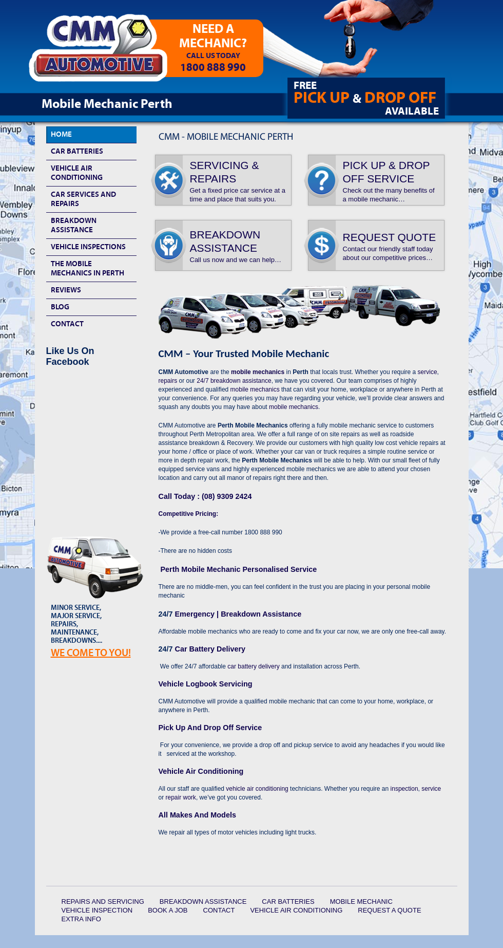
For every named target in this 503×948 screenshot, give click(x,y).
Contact (67, 324)
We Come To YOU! (91, 653)
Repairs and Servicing (103, 901)
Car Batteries (77, 151)
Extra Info (81, 919)
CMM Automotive (105, 52)
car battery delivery (253, 666)
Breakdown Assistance (73, 225)
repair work (181, 797)
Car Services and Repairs (83, 199)
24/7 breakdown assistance (233, 380)
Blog (60, 307)
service (427, 372)
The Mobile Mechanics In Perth (87, 268)
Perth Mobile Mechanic (238, 569)
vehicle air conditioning (257, 788)
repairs (168, 380)
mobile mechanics (257, 372)
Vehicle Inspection (97, 910)
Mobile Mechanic (361, 901)
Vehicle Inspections (88, 247)
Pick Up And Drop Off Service (210, 727)
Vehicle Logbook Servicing (206, 684)
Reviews (66, 290)
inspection (404, 788)
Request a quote (389, 910)
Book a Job (167, 910)
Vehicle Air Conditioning (201, 771)
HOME (61, 134)
